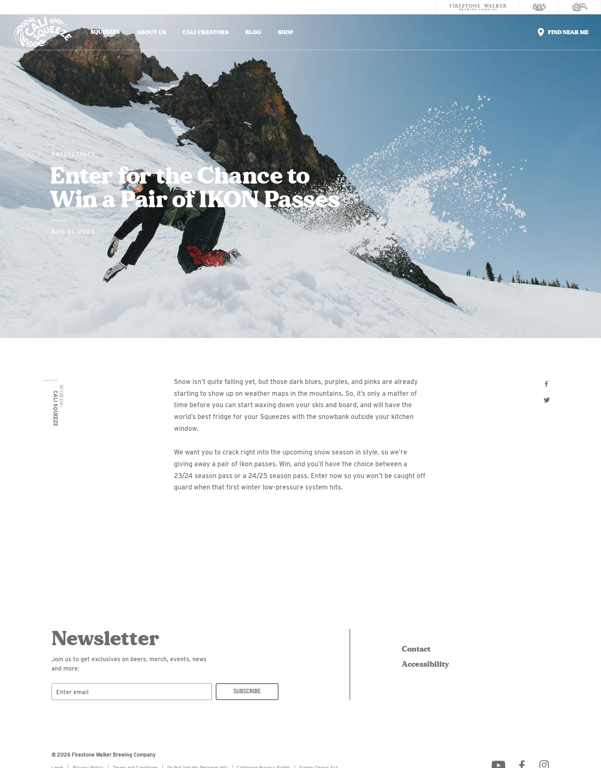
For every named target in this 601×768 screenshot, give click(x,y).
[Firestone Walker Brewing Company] (478, 7)
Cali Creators (205, 32)
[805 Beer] (539, 7)
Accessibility (424, 664)
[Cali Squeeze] (580, 7)
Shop (285, 32)
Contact (416, 649)
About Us (151, 32)
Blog (253, 32)
